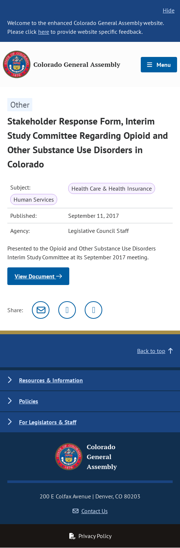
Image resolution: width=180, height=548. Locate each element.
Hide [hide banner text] (169, 10)
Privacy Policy (90, 536)
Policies (28, 401)
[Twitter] (67, 310)
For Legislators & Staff (47, 422)
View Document (38, 276)
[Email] (40, 310)
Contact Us (90, 510)
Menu (159, 64)
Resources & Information (51, 380)
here (43, 31)
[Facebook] (93, 310)
